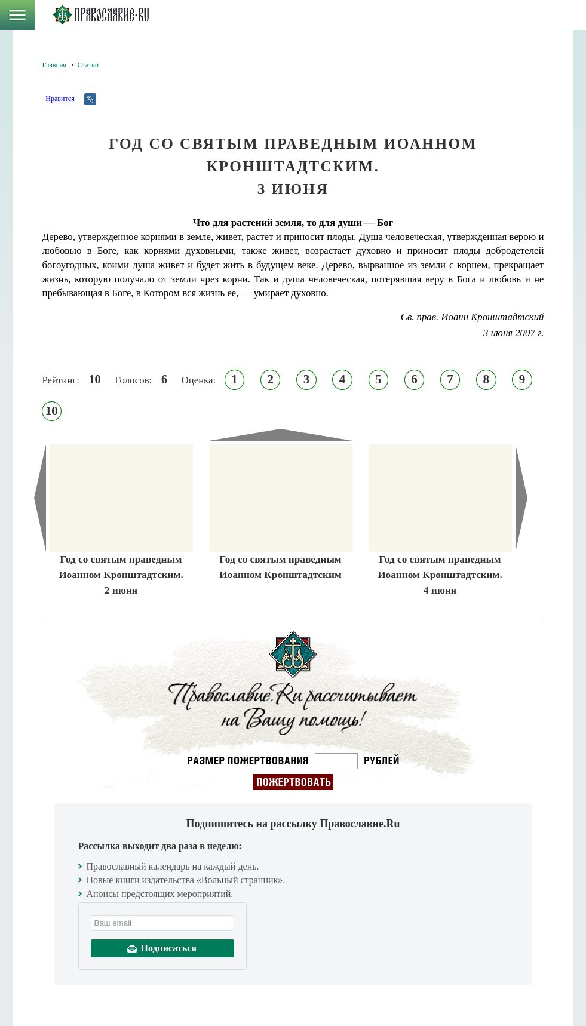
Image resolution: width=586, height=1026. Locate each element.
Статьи (88, 65)
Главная (54, 65)
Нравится (59, 98)
